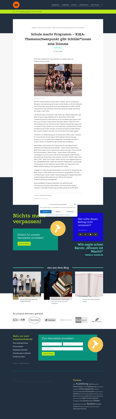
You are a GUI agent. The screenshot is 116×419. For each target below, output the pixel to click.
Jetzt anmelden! (24, 243)
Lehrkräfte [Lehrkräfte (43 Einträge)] (96, 393)
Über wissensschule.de (20, 343)
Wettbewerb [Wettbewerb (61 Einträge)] (76, 408)
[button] (75, 204)
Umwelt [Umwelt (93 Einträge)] (98, 404)
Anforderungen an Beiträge (22, 353)
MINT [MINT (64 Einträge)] (87, 396)
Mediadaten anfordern (20, 350)
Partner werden (18, 346)
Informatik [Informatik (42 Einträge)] (96, 391)
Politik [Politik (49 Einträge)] (81, 400)
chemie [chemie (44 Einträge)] (85, 386)
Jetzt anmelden (48, 353)
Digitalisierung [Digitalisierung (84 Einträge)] (91, 386)
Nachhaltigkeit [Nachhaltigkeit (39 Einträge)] (76, 400)
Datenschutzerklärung (59, 214)
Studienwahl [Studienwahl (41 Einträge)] (83, 404)
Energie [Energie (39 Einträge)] (101, 386)
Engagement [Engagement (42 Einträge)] (76, 389)
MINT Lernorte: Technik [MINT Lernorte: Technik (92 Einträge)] (90, 398)
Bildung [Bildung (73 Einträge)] (75, 386)
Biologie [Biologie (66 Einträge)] (80, 386)
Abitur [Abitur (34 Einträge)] (74, 384)
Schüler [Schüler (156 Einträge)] (96, 401)
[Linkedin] (95, 234)
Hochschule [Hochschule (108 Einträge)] (89, 391)
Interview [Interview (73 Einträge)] (76, 394)
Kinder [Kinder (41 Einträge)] (80, 393)
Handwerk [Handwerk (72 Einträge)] (82, 391)
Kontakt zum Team (19, 356)
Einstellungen (70, 211)
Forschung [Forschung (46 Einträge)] (96, 389)
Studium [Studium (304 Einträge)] (91, 404)
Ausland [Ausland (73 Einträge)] (90, 384)
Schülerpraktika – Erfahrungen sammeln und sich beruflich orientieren (60, 301)
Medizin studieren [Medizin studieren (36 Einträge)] (81, 396)
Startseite (34, 27)
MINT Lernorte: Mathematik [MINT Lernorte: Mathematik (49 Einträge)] (96, 396)
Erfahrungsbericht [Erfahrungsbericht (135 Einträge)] (86, 389)
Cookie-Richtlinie (50, 214)
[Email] (90, 234)
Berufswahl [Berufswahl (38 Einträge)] (96, 384)
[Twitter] (80, 234)
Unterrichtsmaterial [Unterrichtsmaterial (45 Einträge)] (84, 406)
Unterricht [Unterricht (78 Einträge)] (76, 406)
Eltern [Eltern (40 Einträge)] (98, 386)
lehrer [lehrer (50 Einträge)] (86, 393)
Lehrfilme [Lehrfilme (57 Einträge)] (91, 393)
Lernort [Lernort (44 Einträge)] (101, 393)
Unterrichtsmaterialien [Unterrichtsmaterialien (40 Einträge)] (94, 406)
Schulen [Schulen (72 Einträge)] (90, 401)
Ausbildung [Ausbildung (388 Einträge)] (82, 383)
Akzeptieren (46, 211)
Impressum (67, 214)
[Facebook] (85, 234)
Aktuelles (48, 195)
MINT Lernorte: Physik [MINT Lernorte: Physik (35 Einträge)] (77, 398)
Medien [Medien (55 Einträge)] (75, 396)
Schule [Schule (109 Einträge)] (85, 401)
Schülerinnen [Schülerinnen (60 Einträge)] (76, 404)
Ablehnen (58, 211)
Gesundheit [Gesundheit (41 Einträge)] (75, 391)
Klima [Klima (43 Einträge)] (83, 393)
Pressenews (43, 195)
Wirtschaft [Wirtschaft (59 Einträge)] (83, 408)
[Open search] (102, 5)
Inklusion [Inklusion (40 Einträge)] (101, 391)
